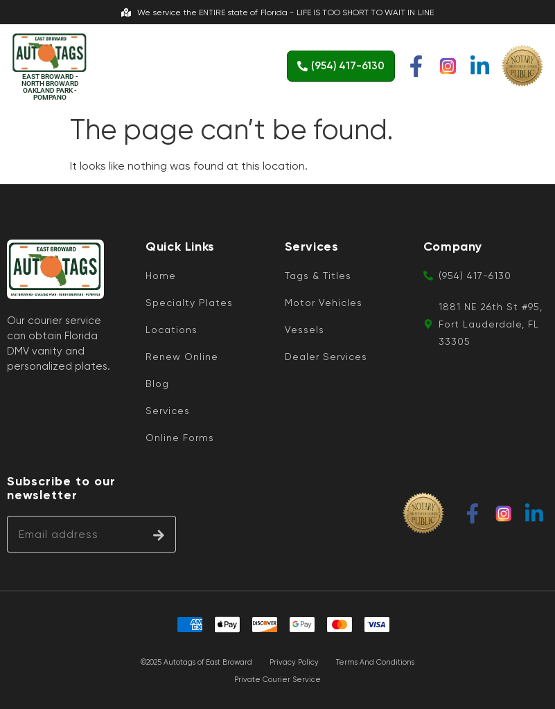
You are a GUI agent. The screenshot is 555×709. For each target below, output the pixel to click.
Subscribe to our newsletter (61, 488)
